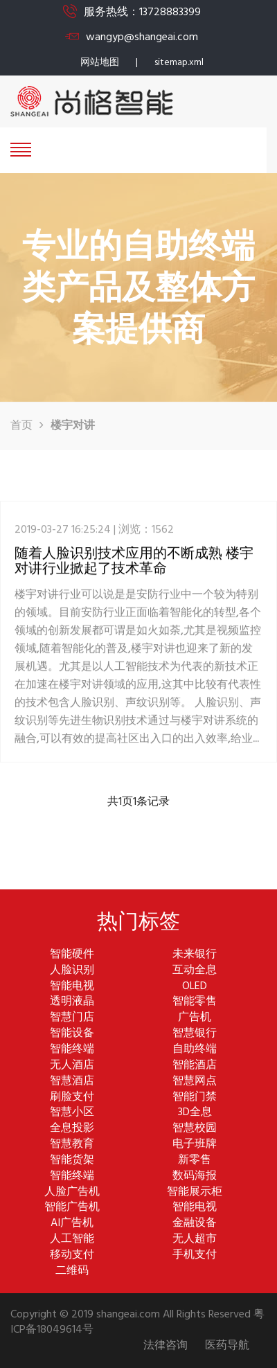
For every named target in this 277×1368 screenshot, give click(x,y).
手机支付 (194, 1255)
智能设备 (72, 1034)
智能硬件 (72, 955)
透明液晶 (72, 1002)
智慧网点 (194, 1082)
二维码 (72, 1271)
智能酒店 (194, 1066)
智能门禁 (194, 1097)
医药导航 (227, 1346)
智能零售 (194, 1002)
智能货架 (72, 1161)
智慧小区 (72, 1113)
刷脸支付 (72, 1097)
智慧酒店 (72, 1082)
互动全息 (194, 971)
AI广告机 (72, 1224)
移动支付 (72, 1255)
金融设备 (194, 1224)
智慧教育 (72, 1145)
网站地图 (99, 63)
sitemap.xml (179, 63)
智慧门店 (72, 1018)
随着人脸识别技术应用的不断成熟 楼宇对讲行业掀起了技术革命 (134, 571)
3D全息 (195, 1113)
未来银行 (194, 955)
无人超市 (194, 1239)
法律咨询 (165, 1346)
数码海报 (194, 1176)
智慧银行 (194, 1034)
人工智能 (72, 1239)
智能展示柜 (194, 1192)
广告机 (194, 1018)
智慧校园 (194, 1129)
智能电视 (72, 987)
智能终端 (72, 1050)
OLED (194, 987)
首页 (21, 426)
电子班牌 (194, 1145)
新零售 (194, 1161)
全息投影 (72, 1129)
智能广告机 (72, 1208)
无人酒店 (72, 1066)
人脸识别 (72, 971)
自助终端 (194, 1050)
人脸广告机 (72, 1192)
